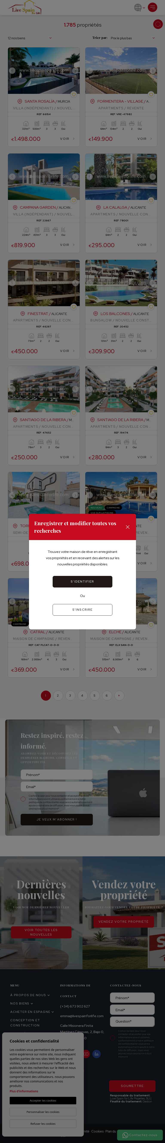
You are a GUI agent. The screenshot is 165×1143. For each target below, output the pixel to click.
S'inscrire (82, 610)
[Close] (128, 527)
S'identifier (82, 581)
